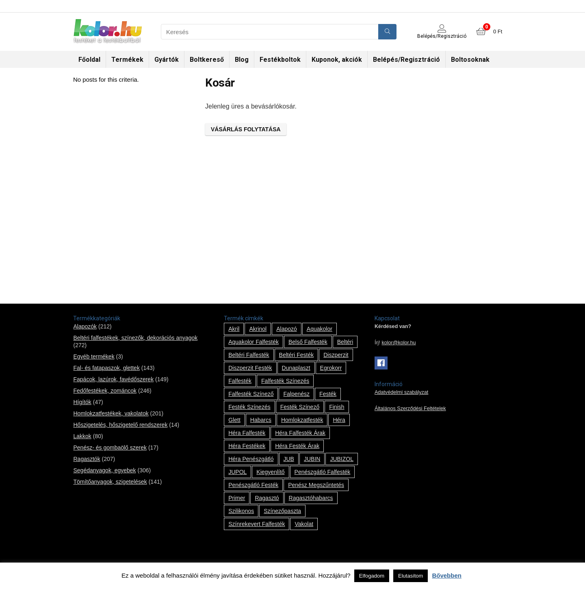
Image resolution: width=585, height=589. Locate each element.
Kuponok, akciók (337, 59)
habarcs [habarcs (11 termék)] (260, 420)
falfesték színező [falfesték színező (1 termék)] (250, 394)
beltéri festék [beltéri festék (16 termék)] (296, 355)
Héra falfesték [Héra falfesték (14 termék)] (246, 433)
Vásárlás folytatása (246, 129)
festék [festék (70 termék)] (327, 394)
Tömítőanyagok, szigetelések (110, 481)
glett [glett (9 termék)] (234, 420)
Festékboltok (280, 59)
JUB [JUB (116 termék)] (289, 459)
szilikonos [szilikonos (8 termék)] (241, 511)
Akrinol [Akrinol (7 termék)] (257, 329)
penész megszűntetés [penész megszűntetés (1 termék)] (316, 485)
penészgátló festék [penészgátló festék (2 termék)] (253, 485)
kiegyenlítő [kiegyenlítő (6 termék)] (270, 472)
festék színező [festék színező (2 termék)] (300, 407)
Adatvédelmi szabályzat (401, 392)
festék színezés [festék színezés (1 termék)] (249, 407)
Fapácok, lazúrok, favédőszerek (113, 379)
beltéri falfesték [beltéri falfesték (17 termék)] (248, 355)
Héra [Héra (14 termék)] (339, 420)
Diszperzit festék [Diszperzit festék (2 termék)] (250, 368)
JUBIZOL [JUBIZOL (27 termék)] (341, 459)
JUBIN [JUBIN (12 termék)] (312, 459)
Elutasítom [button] (410, 576)
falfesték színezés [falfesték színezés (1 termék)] (285, 381)
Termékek (127, 59)
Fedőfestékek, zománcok (104, 390)
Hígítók (82, 402)
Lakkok (82, 436)
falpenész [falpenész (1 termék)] (296, 394)
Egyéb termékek (93, 356)
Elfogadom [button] (371, 576)
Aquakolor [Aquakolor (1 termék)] (319, 329)
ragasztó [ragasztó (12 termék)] (267, 498)
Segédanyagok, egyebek (104, 470)
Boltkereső (207, 59)
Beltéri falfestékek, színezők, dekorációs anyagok (135, 338)
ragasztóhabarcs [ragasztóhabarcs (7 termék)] (311, 498)
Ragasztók (86, 459)
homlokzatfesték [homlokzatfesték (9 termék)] (302, 420)
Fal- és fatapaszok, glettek (106, 368)
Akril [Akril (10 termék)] (233, 329)
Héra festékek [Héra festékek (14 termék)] (246, 446)
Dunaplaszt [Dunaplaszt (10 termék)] (296, 368)
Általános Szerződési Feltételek (410, 408)
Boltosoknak (470, 59)
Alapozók (85, 326)
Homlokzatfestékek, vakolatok (110, 413)
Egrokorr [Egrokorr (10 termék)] (331, 368)
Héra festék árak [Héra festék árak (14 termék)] (297, 446)
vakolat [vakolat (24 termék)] (304, 524)
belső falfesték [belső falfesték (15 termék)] (307, 342)
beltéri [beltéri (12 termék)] (345, 342)
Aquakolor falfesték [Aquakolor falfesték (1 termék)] (253, 342)
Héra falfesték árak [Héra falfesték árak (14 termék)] (300, 433)
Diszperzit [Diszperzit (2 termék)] (335, 355)
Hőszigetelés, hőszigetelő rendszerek (120, 425)
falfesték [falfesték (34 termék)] (239, 381)
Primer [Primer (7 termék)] (236, 498)
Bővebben (447, 575)
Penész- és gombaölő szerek (110, 447)
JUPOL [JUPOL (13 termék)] (237, 472)
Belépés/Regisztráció (406, 59)
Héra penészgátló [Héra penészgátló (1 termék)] (250, 459)
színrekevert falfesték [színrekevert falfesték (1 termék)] (256, 524)
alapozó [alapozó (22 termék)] (286, 329)
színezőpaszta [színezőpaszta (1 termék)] (282, 511)
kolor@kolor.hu (398, 343)
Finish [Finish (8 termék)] (336, 407)
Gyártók (166, 59)
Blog (242, 59)
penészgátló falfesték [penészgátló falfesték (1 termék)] (323, 472)
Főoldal (89, 59)
